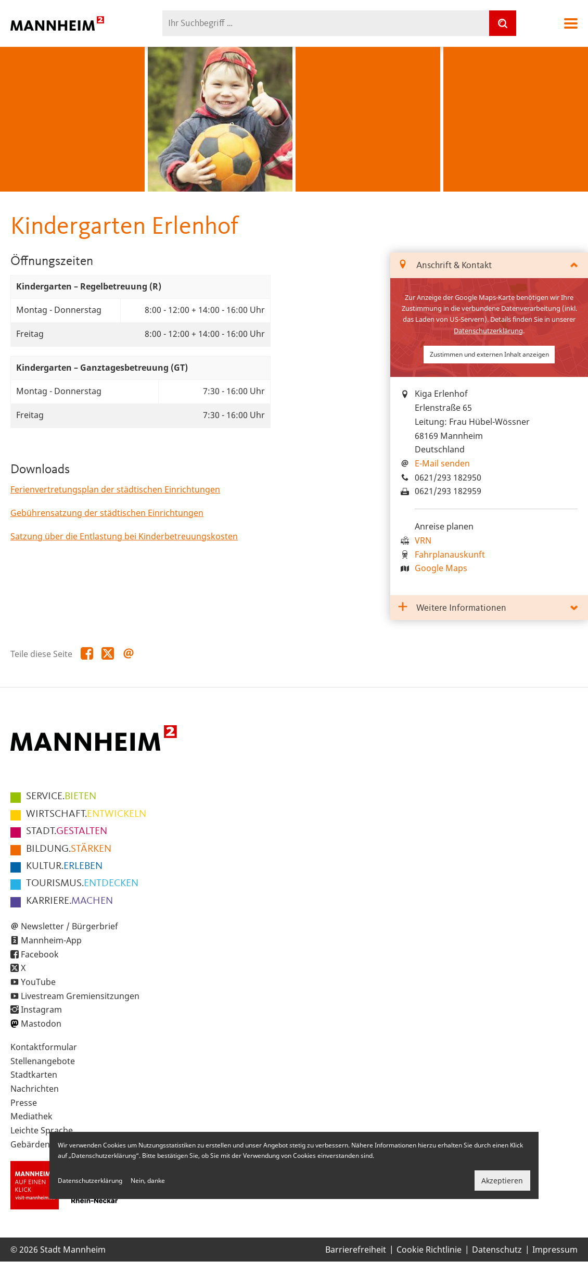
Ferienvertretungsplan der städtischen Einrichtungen (115, 489)
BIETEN (61, 796)
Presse (23, 1102)
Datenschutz (497, 1249)
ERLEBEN (64, 866)
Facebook (40, 954)
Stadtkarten (33, 1074)
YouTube (38, 982)
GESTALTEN (66, 831)
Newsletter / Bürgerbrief (69, 926)
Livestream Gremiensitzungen (80, 996)
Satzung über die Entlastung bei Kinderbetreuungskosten (124, 536)
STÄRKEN (68, 849)
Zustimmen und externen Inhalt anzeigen (489, 354)
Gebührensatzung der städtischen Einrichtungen (106, 513)
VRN (423, 540)
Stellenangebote (42, 1061)
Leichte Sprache (41, 1130)
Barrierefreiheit (355, 1249)
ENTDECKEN (82, 883)
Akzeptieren (502, 1180)
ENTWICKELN (86, 814)
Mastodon (41, 1023)
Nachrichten (34, 1088)
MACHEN (69, 901)
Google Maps (441, 568)
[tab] (489, 265)
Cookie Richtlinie (429, 1249)
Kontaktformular (43, 1047)
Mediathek (31, 1116)
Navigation (571, 23)
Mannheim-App (51, 940)
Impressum (555, 1249)
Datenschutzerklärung (488, 330)
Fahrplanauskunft (450, 554)
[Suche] (502, 23)
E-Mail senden (442, 463)
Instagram (41, 1009)
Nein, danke (148, 1180)
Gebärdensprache (46, 1144)
